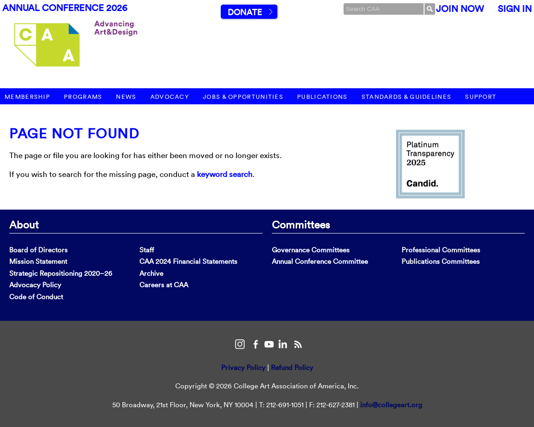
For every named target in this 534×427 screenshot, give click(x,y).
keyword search (225, 174)
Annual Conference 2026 (64, 7)
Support (480, 97)
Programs (83, 97)
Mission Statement (38, 261)
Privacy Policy (243, 367)
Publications (322, 97)
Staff (146, 249)
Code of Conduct (36, 296)
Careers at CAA (163, 284)
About (24, 224)
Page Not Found (74, 133)
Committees (301, 224)
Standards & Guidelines (407, 97)
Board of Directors (38, 249)
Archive (151, 273)
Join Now (460, 8)
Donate (245, 12)
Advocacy (169, 97)
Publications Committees (441, 261)
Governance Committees (311, 249)
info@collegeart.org (391, 404)
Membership (27, 97)
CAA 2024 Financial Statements (188, 261)
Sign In (515, 8)
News (126, 97)
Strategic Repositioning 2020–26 (60, 273)
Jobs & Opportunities (243, 97)
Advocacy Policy (35, 284)
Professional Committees (441, 249)
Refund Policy (292, 367)
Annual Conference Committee (320, 261)
